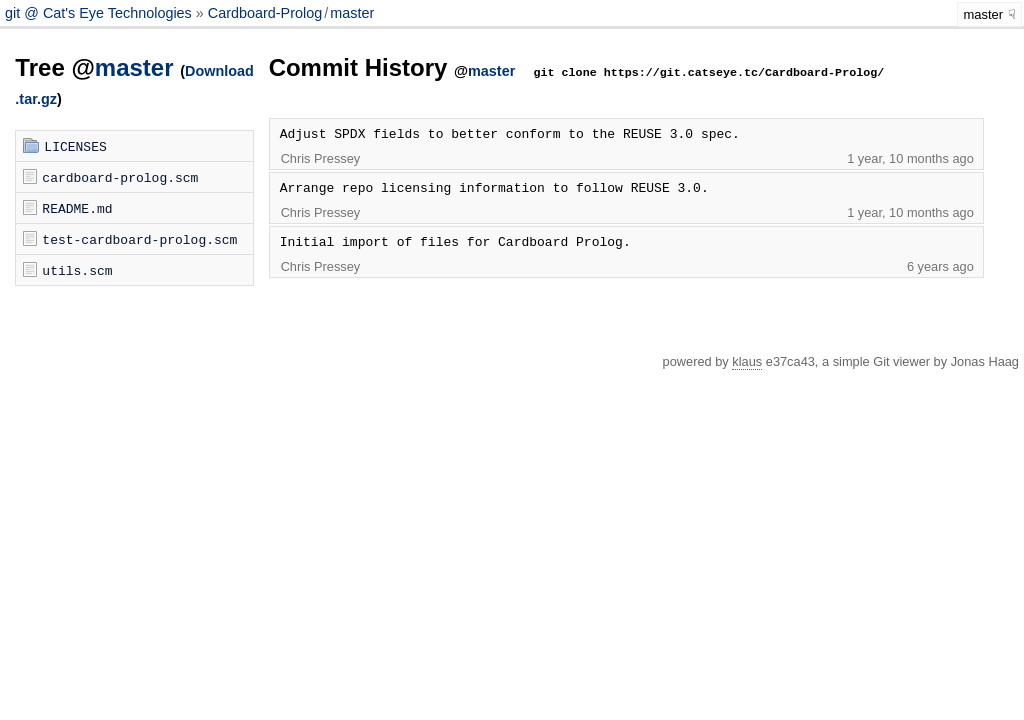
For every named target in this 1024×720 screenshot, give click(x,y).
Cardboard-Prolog (265, 13)
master (352, 13)
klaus (747, 361)
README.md (77, 208)
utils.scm (77, 270)
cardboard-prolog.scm (120, 177)
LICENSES (75, 146)
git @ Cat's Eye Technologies (100, 13)
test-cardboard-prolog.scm (139, 239)
